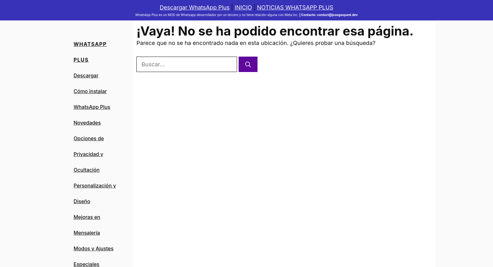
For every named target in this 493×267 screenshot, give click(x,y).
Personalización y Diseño (95, 193)
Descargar (86, 75)
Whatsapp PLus (90, 52)
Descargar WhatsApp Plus (195, 7)
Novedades (87, 123)
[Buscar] (248, 64)
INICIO (243, 7)
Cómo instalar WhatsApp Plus (92, 99)
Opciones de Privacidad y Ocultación (89, 154)
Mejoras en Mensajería (87, 225)
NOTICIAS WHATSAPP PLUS (295, 7)
